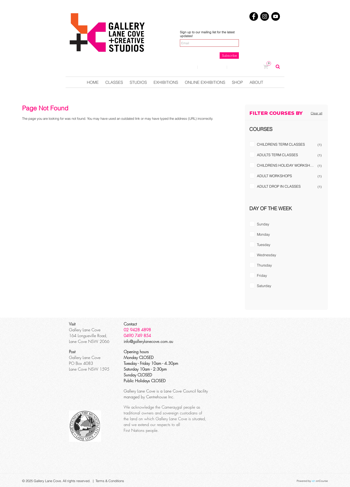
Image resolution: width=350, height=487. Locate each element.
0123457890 (245, 67)
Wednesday (266, 255)
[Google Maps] (248, 338)
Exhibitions (166, 82)
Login (185, 67)
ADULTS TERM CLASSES (277, 155)
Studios (138, 82)
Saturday (264, 285)
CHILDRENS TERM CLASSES (281, 144)
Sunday (263, 224)
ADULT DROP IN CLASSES (279, 186)
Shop (237, 82)
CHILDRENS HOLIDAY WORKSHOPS (287, 165)
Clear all (316, 113)
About (256, 82)
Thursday (264, 265)
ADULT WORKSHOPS (274, 176)
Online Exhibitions (205, 82)
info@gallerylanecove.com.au (148, 341)
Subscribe (229, 55)
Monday (263, 234)
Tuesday (263, 244)
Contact (212, 67)
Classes (114, 82)
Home (93, 82)
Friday (262, 275)
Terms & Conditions (110, 481)
